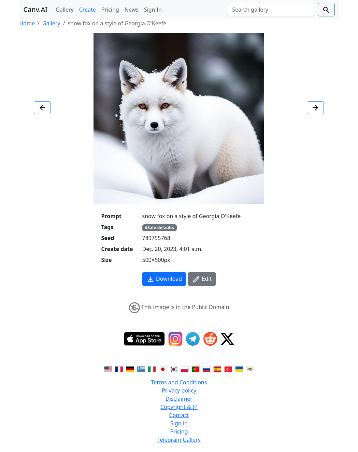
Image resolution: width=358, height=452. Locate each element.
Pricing (110, 9)
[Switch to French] (119, 368)
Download (164, 279)
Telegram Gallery (179, 439)
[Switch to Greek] (141, 368)
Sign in (179, 423)
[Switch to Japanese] (163, 368)
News (132, 9)
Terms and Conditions (179, 382)
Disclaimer (179, 398)
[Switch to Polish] (185, 368)
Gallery (65, 9)
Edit (202, 279)
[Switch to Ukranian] (239, 368)
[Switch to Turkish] (228, 368)
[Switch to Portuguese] (195, 368)
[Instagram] (175, 339)
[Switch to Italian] (152, 368)
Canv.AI (36, 9)
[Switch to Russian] (206, 368)
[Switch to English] (108, 368)
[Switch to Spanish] (217, 368)
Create (87, 9)
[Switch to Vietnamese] (250, 368)
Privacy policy (179, 390)
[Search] (271, 9)
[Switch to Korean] (174, 368)
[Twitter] (227, 339)
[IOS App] (144, 339)
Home (27, 23)
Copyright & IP (179, 407)
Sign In (153, 9)
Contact (179, 415)
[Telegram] (193, 339)
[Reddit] (210, 339)
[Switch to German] (130, 368)
